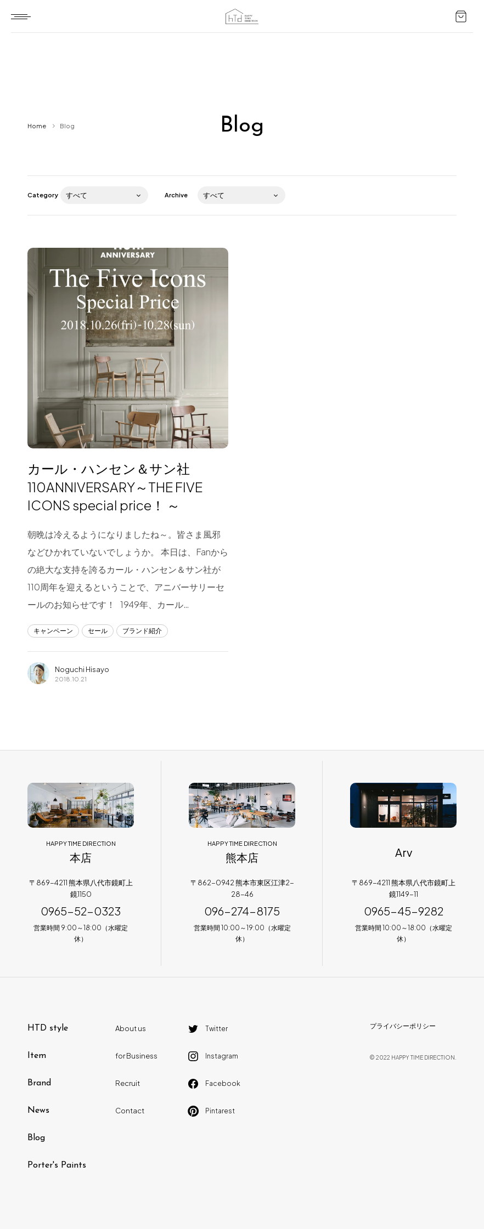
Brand (39, 1083)
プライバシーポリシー (403, 1026)
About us (130, 1028)
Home (36, 125)
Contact (129, 1110)
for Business (136, 1055)
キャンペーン (53, 631)
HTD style (47, 1028)
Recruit (127, 1083)
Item (36, 1055)
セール (98, 631)
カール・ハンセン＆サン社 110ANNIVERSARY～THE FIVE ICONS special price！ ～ (114, 486)
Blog (36, 1138)
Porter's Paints (56, 1165)
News (38, 1110)
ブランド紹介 (142, 631)
